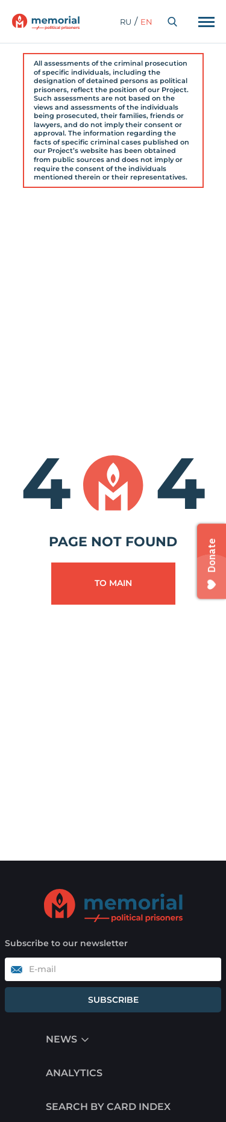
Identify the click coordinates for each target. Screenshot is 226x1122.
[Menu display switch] (85, 1039)
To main (113, 583)
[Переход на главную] (46, 22)
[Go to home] (113, 905)
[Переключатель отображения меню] (206, 21)
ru (125, 21)
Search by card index (108, 1106)
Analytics (74, 1073)
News (61, 1039)
